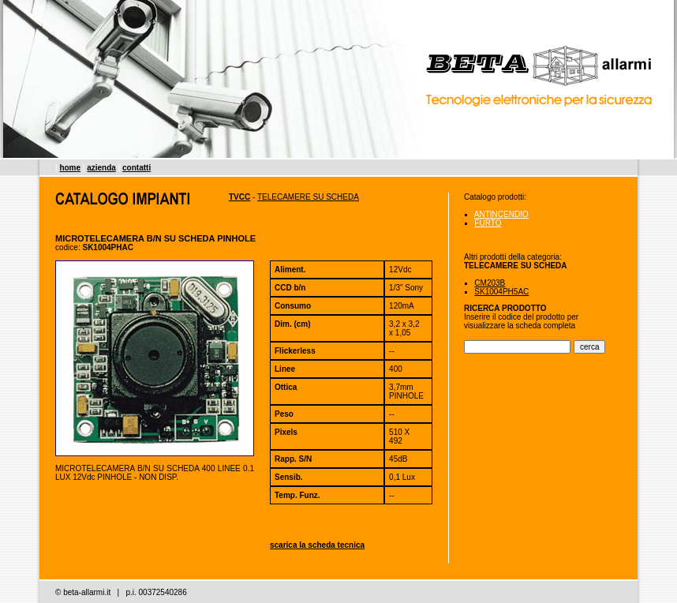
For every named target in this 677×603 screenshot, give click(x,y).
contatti (136, 167)
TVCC (239, 197)
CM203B (489, 283)
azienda (101, 167)
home (69, 167)
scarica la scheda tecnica (317, 545)
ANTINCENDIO (501, 214)
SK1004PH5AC (501, 291)
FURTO (487, 223)
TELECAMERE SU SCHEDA (308, 197)
